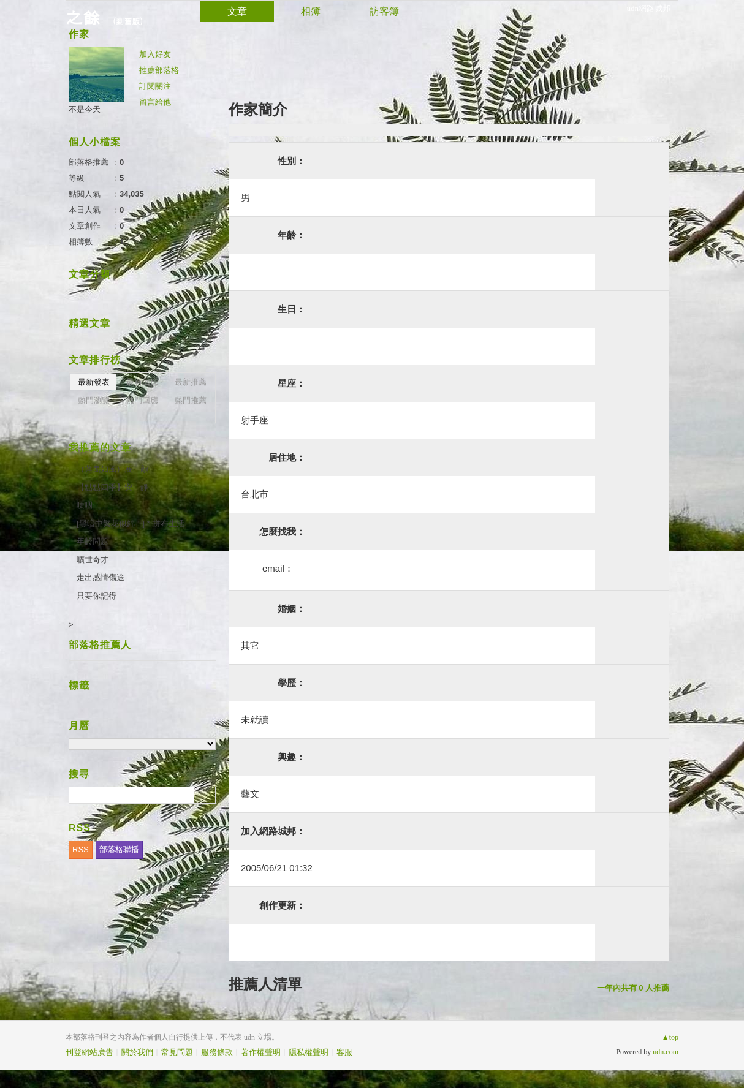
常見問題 (177, 1052)
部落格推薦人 (100, 645)
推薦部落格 (159, 70)
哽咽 (85, 505)
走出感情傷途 (100, 577)
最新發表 (94, 382)
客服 (344, 1052)
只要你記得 (96, 595)
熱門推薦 (191, 400)
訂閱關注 (155, 86)
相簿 (311, 11)
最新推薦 (191, 382)
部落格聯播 (119, 849)
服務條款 (217, 1052)
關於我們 (137, 1052)
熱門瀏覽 (94, 400)
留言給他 (155, 102)
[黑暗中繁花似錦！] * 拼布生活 (130, 523)
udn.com (665, 1052)
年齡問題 (92, 541)
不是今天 (85, 109)
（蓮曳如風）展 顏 (112, 469)
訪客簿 (384, 11)
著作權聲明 (261, 1052)
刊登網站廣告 (89, 1052)
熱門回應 (142, 400)
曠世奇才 (92, 559)
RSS (80, 849)
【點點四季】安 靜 (112, 487)
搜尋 (205, 795)
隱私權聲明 (308, 1052)
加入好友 (155, 54)
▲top (670, 1037)
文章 (237, 11)
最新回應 (142, 382)
